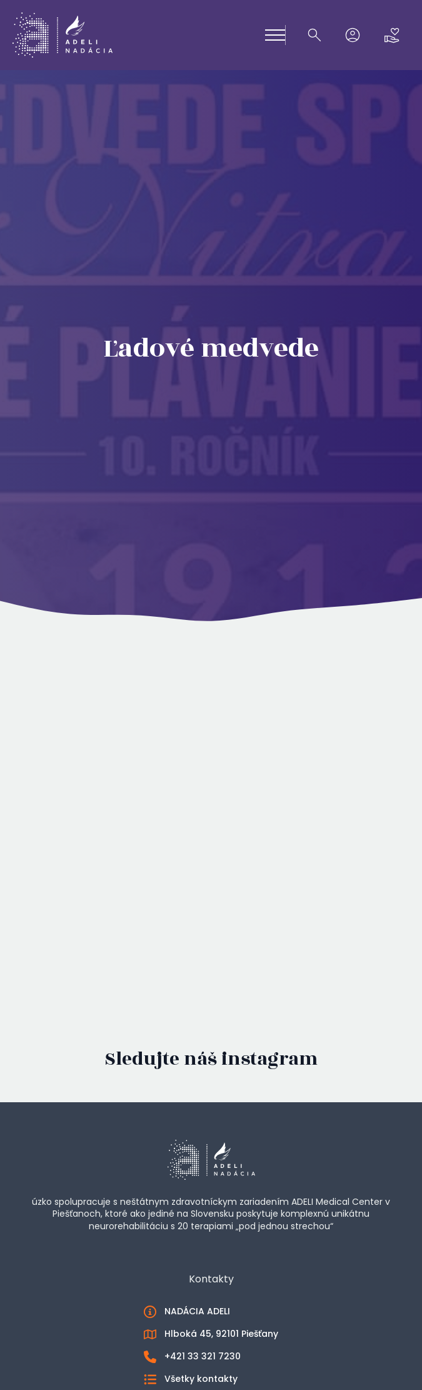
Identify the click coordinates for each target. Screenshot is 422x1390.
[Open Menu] (275, 35)
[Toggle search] (314, 35)
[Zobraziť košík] (391, 35)
